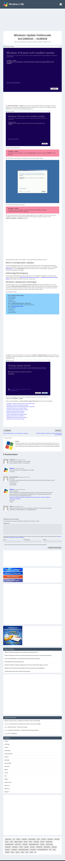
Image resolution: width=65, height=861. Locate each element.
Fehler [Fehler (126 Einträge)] (42, 842)
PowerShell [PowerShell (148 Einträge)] (47, 847)
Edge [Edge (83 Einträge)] (11, 842)
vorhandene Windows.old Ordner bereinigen (29, 278)
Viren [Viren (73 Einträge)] (22, 852)
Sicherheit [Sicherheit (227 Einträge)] (14, 850)
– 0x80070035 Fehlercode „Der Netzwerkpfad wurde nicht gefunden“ (20, 407)
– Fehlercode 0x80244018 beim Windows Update (16, 414)
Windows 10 (29, 42)
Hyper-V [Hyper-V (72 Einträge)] (42, 845)
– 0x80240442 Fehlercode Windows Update (15, 419)
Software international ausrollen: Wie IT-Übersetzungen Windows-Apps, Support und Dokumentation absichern (28, 656)
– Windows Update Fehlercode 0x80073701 (15, 416)
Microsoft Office (8, 763)
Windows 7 (40, 42)
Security (6, 773)
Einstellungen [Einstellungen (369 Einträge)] (18, 842)
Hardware (7, 757)
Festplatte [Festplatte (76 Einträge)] (18, 845)
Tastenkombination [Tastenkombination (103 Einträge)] (42, 850)
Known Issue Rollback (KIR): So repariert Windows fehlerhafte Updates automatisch (22, 659)
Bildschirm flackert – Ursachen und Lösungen (17, 727)
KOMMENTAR (6, 524)
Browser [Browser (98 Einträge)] (24, 839)
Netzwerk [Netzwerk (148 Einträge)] (14, 847)
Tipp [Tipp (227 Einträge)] (50, 850)
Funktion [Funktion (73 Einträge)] (25, 845)
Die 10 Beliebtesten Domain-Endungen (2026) (14, 662)
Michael (17, 442)
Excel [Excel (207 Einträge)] (30, 842)
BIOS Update (9, 269)
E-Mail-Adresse (27, 540)
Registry (6, 770)
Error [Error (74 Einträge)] (25, 842)
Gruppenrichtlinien (8, 754)
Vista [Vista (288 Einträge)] (27, 852)
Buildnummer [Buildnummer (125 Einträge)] (32, 839)
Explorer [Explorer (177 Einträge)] (36, 842)
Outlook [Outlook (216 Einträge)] (32, 847)
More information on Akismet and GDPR (15, 538)
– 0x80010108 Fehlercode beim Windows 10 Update (17, 410)
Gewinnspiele (7, 751)
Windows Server (8, 782)
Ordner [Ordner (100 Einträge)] (26, 847)
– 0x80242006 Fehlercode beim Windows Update (16, 408)
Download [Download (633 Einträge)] (50, 839)
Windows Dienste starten (17, 306)
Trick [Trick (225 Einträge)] (12, 852)
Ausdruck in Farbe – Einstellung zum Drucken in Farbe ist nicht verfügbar (24, 721)
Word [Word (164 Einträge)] (31, 852)
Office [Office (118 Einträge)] (21, 847)
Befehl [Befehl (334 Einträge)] (18, 839)
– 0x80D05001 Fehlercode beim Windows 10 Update (17, 405)
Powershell (7, 767)
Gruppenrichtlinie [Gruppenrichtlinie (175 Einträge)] (34, 845)
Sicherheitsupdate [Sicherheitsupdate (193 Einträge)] (23, 850)
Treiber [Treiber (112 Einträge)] (7, 852)
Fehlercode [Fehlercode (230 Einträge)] (49, 842)
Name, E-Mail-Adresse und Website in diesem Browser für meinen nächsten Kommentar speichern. (26, 545)
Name (4, 540)
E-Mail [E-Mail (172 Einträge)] (6, 842)
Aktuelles (6, 741)
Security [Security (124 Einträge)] (7, 850)
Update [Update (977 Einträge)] (17, 852)
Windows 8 (45, 42)
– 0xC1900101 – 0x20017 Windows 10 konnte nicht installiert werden (20, 404)
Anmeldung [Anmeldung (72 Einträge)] (8, 839)
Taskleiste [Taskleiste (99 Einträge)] (33, 850)
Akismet (59, 537)
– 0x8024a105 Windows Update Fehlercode (15, 411)
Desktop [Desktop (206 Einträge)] (44, 839)
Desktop (6, 748)
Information (7, 760)
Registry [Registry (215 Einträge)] (54, 847)
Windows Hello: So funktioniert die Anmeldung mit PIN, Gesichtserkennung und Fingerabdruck (25, 668)
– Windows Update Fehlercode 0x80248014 (15, 413)
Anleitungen (23, 42)
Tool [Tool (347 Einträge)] (54, 850)
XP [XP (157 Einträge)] (35, 852)
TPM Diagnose (14, 734)
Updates (6, 779)
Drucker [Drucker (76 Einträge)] (57, 839)
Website (44, 540)
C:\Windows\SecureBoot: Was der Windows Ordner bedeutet (17, 671)
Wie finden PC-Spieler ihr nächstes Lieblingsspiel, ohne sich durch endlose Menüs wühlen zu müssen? (26, 665)
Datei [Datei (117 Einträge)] (38, 839)
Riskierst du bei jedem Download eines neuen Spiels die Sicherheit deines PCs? (21, 652)
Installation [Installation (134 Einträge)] (49, 845)
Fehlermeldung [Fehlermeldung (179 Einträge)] (9, 845)
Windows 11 (35, 42)
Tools (6, 776)
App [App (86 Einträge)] (14, 839)
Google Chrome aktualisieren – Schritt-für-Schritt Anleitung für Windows (23, 730)
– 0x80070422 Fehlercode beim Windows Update (16, 418)
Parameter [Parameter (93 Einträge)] (39, 847)
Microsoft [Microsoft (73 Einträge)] (8, 847)
